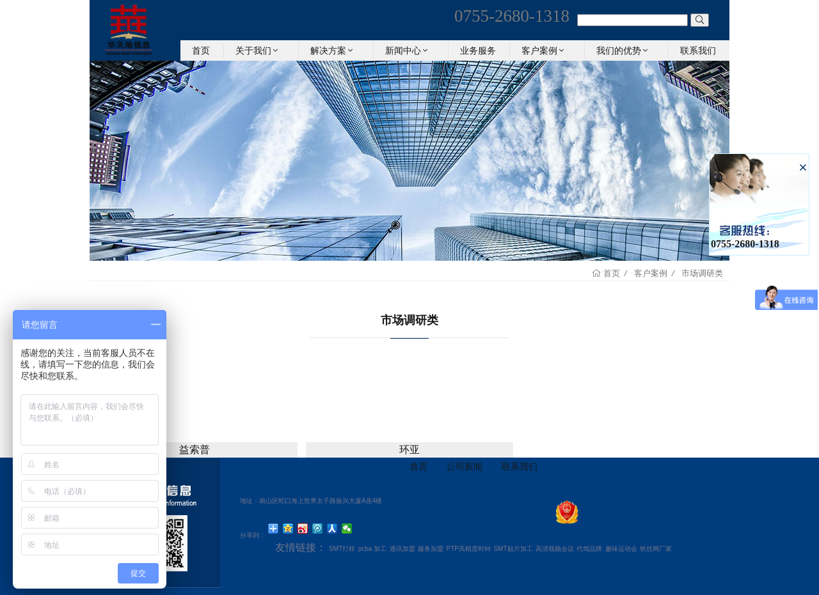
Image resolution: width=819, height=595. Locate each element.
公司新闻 (464, 466)
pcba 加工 (372, 548)
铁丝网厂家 (656, 548)
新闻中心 (407, 51)
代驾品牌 (589, 548)
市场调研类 (702, 273)
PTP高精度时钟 (469, 548)
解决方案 (332, 51)
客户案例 (543, 51)
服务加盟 (430, 548)
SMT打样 (342, 548)
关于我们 (257, 51)
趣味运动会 (621, 548)
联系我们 (698, 51)
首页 (201, 51)
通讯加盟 (402, 548)
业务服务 (478, 51)
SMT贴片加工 (512, 548)
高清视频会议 (555, 548)
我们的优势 (623, 51)
